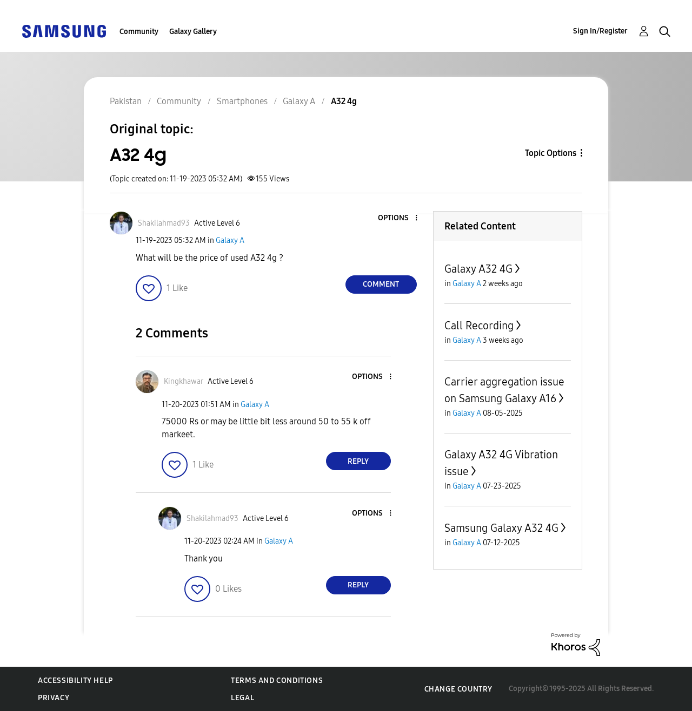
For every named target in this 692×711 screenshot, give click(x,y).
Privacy (53, 697)
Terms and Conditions (277, 680)
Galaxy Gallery (193, 31)
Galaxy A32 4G (478, 268)
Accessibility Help (75, 680)
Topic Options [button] (550, 153)
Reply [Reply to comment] (358, 461)
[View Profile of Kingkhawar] (183, 381)
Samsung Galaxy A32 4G (501, 528)
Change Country (458, 689)
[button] (398, 218)
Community (138, 31)
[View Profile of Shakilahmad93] (164, 223)
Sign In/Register (600, 31)
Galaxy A (230, 240)
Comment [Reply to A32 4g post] (381, 284)
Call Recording (479, 325)
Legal (242, 697)
